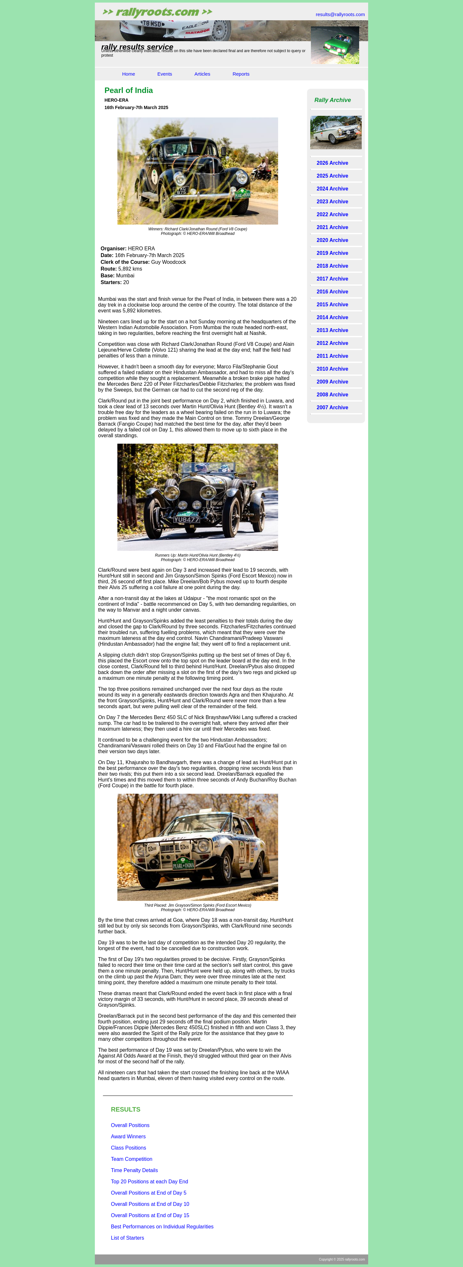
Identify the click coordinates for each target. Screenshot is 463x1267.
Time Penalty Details (134, 1170)
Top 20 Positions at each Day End (149, 1181)
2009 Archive (332, 381)
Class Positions (128, 1148)
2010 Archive (332, 369)
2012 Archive (332, 343)
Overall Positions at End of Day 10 (150, 1204)
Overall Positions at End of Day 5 (148, 1193)
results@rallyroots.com (340, 14)
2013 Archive (332, 330)
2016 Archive (332, 291)
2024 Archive (332, 188)
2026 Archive (332, 163)
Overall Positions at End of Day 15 (150, 1215)
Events (164, 74)
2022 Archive (332, 214)
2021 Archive (332, 227)
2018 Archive (332, 266)
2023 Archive (332, 201)
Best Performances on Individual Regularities (162, 1226)
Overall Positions (130, 1125)
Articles (202, 74)
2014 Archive (332, 317)
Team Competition (131, 1159)
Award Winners (128, 1136)
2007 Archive (332, 407)
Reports (241, 74)
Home (128, 74)
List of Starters (127, 1238)
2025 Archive (332, 176)
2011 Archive (332, 356)
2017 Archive (332, 279)
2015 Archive (332, 304)
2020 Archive (332, 240)
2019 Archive (332, 253)
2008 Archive (332, 394)
